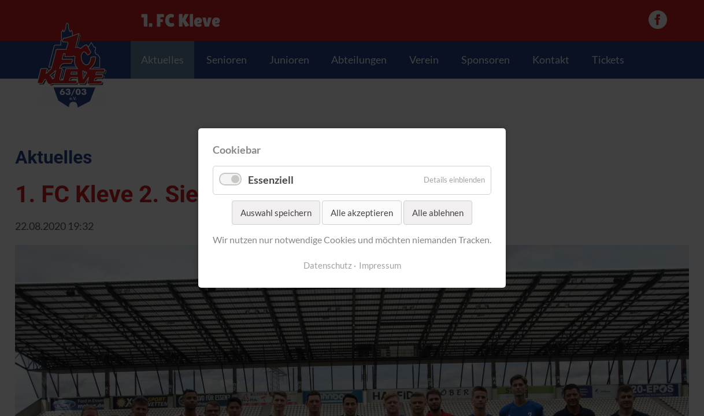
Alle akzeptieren (362, 212)
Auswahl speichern (276, 212)
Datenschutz (327, 265)
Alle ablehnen (438, 212)
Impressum (380, 265)
